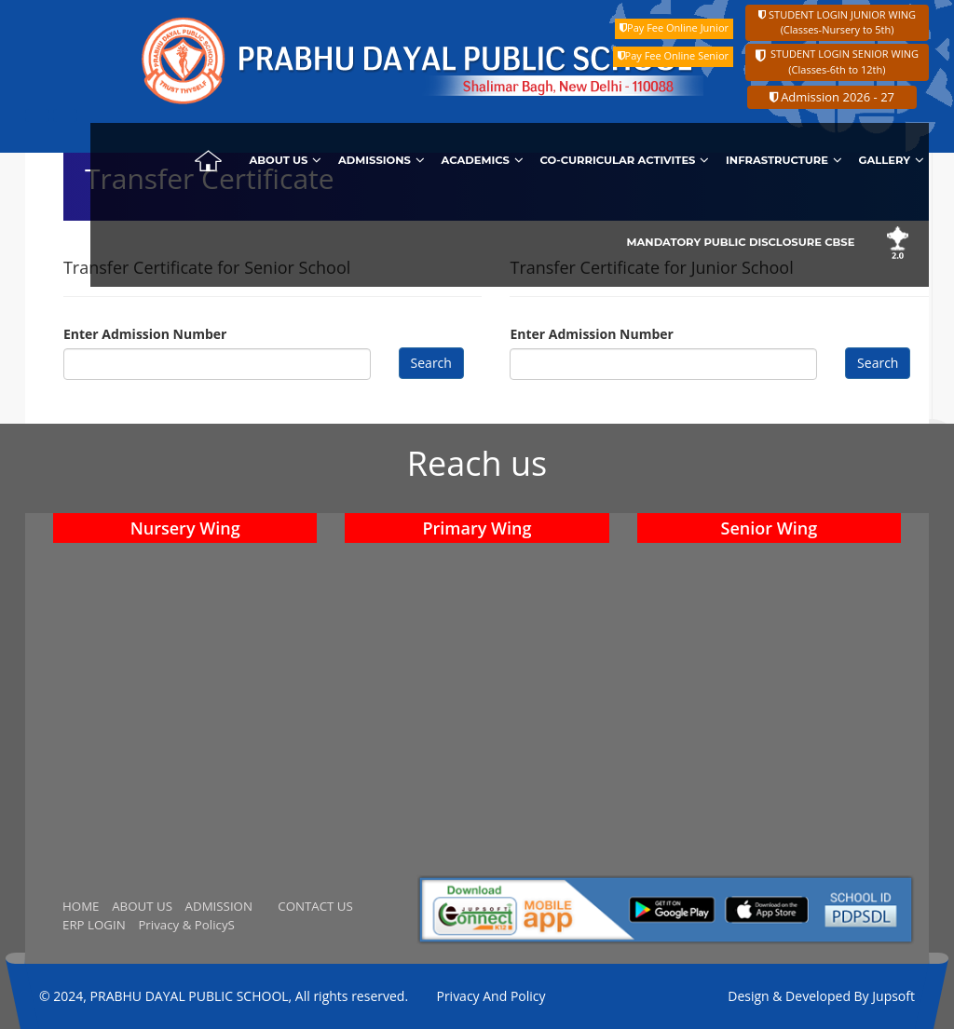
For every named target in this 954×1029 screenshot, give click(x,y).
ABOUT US (142, 906)
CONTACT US (315, 906)
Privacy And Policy (490, 996)
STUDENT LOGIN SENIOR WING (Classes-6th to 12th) (837, 61)
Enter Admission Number (144, 334)
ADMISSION (218, 906)
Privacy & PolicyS (186, 924)
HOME (81, 906)
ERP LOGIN (94, 924)
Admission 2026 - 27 (832, 96)
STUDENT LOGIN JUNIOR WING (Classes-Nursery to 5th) (837, 21)
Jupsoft (893, 996)
